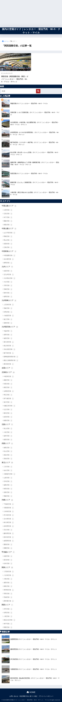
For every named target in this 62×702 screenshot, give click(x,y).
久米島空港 (9, 511)
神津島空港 (9, 590)
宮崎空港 (8, 289)
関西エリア (7, 605)
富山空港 (8, 428)
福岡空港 (8, 296)
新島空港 (8, 586)
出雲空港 (8, 210)
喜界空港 (8, 335)
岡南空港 (8, 236)
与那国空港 (9, 508)
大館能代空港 (9, 474)
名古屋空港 (9, 259)
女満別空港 (9, 391)
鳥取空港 (8, 225)
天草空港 (8, 285)
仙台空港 (8, 470)
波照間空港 (9, 541)
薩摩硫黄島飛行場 (11, 357)
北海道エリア (8, 372)
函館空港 (8, 380)
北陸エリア (7, 424)
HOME (31, 692)
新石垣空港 (9, 537)
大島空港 (8, 579)
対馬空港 (8, 312)
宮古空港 (8, 530)
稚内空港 (8, 413)
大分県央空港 (9, 278)
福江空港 (8, 319)
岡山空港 (8, 240)
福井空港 (8, 436)
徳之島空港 (9, 346)
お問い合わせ (13, 696)
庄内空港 (8, 481)
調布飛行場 (9, 601)
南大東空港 (9, 522)
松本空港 (8, 563)
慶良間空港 (9, 533)
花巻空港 (8, 492)
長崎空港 (8, 323)
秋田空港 (8, 489)
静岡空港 (8, 263)
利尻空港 (8, 384)
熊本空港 (8, 293)
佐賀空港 (8, 271)
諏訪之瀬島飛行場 (11, 360)
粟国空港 (8, 544)
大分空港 (8, 282)
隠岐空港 (8, 221)
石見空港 (8, 214)
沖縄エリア (7, 500)
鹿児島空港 (9, 364)
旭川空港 (8, 402)
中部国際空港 (9, 255)
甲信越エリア (8, 552)
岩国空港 (8, 244)
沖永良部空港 (9, 349)
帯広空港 (8, 395)
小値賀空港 (9, 315)
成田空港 (8, 583)
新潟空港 (8, 560)
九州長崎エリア (9, 300)
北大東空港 (9, 519)
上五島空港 (9, 305)
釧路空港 (8, 420)
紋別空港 (8, 417)
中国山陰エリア (9, 206)
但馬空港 (8, 613)
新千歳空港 (9, 398)
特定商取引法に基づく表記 (28, 696)
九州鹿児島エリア (10, 327)
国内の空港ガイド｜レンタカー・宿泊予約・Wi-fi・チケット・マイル (31, 31)
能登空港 (8, 439)
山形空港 (8, 478)
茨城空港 (8, 597)
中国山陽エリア (9, 229)
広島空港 (8, 247)
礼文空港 (8, 409)
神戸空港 (8, 624)
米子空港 (8, 217)
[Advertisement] (31, 13)
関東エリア (7, 567)
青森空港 (8, 496)
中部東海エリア (9, 251)
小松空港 (8, 432)
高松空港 (8, 455)
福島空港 (8, 485)
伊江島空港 (9, 515)
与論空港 (8, 331)
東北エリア (7, 462)
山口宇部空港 (9, 233)
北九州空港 (9, 274)
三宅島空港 (9, 571)
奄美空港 (8, 338)
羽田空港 (8, 593)
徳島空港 (8, 448)
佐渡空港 (8, 556)
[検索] (38, 91)
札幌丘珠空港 (9, 406)
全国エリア (7, 368)
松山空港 (8, 451)
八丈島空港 (9, 575)
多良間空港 (9, 526)
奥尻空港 (8, 387)
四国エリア (7, 443)
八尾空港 (8, 616)
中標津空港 (9, 376)
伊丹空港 (8, 609)
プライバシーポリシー (46, 696)
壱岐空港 (8, 308)
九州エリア (7, 267)
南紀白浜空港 (9, 620)
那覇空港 (8, 548)
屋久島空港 (9, 342)
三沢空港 (8, 467)
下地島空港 (9, 504)
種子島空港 (9, 353)
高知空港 (8, 459)
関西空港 (8, 627)
